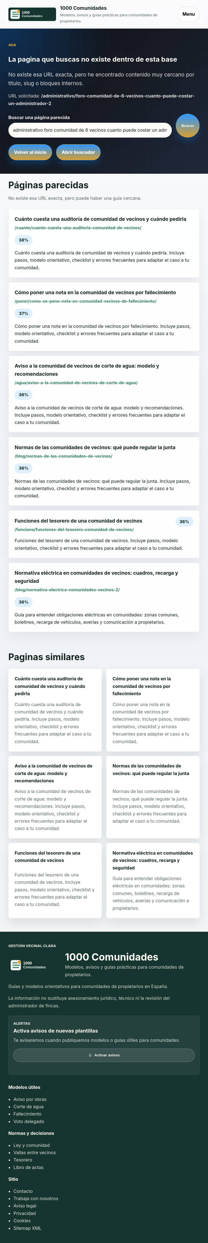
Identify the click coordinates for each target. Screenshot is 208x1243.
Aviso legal (24, 1206)
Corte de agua (28, 1106)
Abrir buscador (78, 152)
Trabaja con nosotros (35, 1198)
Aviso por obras (30, 1099)
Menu (188, 14)
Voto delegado (28, 1121)
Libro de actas (28, 1167)
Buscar (187, 126)
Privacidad (24, 1213)
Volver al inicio (30, 152)
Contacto (23, 1191)
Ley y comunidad (31, 1145)
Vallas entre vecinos (34, 1152)
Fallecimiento (27, 1114)
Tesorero (22, 1160)
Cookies (22, 1220)
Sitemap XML (27, 1228)
